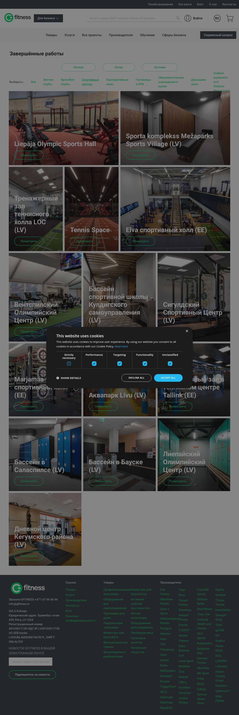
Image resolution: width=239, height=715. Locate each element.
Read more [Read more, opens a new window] (122, 346)
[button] (68, 378)
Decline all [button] (134, 378)
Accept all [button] (168, 378)
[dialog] (119, 357)
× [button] (186, 330)
